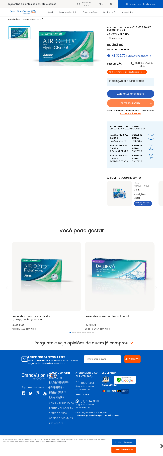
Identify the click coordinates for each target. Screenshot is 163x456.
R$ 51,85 (125, 49)
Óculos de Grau (90, 12)
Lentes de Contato (68, 12)
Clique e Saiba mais (130, 113)
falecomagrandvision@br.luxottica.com (97, 415)
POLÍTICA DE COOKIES (61, 408)
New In (51, 12)
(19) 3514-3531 (90, 401)
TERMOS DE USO (58, 413)
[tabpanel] (46, 286)
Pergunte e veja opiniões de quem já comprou (81, 343)
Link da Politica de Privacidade (54, 441)
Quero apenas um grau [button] (144, 64)
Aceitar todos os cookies (123, 450)
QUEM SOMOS (56, 398)
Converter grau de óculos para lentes (127, 72)
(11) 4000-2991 (85, 383)
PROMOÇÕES (56, 423)
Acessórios (127, 12)
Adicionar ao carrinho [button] (130, 93)
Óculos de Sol (110, 12)
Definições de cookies (123, 442)
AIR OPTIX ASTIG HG (118, 34)
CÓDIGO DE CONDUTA (61, 418)
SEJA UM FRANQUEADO (61, 403)
